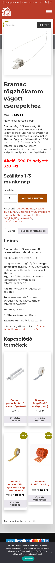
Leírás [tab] (11, 230)
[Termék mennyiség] (10, 198)
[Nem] (51, 552)
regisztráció (12, 2)
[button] (46, 32)
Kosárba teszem (32, 198)
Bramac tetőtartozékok (17, 215)
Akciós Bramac (25, 208)
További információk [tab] (32, 230)
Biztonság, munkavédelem (34, 211)
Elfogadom (28, 559)
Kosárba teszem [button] (15, 419)
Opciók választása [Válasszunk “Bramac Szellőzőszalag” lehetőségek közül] (39, 498)
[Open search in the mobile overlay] (27, 25)
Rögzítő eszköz (23, 218)
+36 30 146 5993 (29, 2)
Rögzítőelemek (13, 221)
